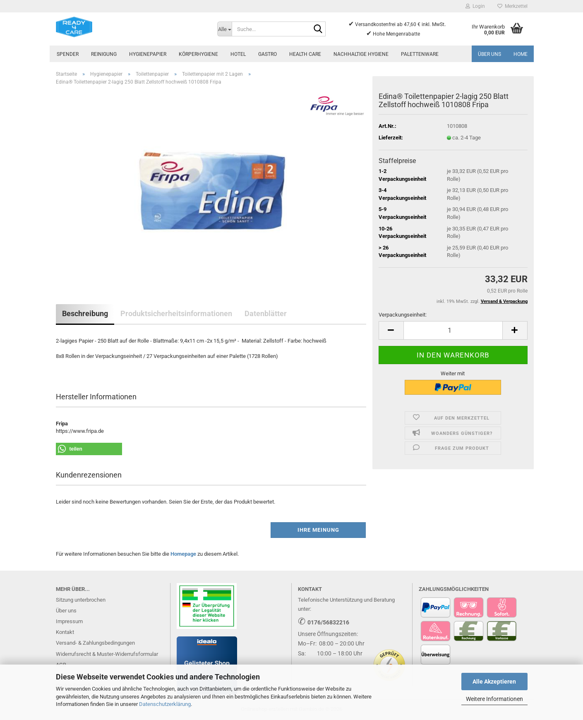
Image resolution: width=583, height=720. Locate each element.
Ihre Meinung (318, 530)
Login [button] (475, 6)
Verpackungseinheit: (403, 315)
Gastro (267, 54)
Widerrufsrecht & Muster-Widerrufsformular (107, 654)
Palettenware (420, 54)
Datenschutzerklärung (165, 704)
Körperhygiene (198, 54)
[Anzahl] (453, 330)
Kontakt (65, 632)
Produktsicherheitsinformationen (176, 313)
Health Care (305, 54)
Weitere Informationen (494, 699)
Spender (68, 54)
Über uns (489, 54)
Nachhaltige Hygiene (361, 54)
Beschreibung (85, 313)
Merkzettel (512, 6)
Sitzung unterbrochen (81, 600)
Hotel (238, 54)
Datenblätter (266, 313)
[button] (391, 330)
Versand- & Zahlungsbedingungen (95, 643)
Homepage (183, 554)
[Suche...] (224, 29)
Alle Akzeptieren (494, 681)
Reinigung (104, 54)
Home (520, 54)
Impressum (69, 621)
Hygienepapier (147, 54)
